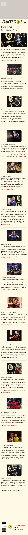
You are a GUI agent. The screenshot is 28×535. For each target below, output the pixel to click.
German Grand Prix (12, 425)
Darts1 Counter (19, 526)
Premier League (18, 60)
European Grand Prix (7, 291)
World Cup (19, 89)
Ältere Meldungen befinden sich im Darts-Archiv (13, 500)
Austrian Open (22, 156)
